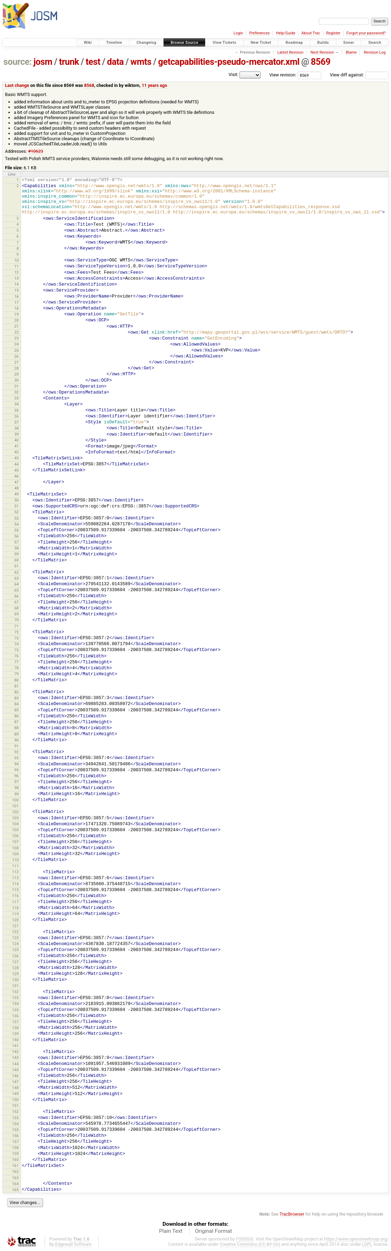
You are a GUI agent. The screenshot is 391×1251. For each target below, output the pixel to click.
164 (15, 1183)
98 (16, 787)
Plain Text (170, 1231)
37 (16, 422)
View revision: (282, 74)
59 (16, 554)
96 (16, 775)
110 (15, 859)
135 (15, 1009)
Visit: (233, 74)
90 (16, 740)
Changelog (146, 42)
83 (16, 698)
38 (16, 428)
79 (16, 673)
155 (15, 1129)
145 (15, 1069)
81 (16, 686)
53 (16, 518)
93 (16, 758)
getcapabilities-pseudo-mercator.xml (228, 62)
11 (16, 266)
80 (16, 680)
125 (15, 949)
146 (15, 1075)
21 (16, 326)
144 (15, 1063)
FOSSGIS (244, 1239)
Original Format (213, 1231)
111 (15, 865)
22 (16, 332)
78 (16, 667)
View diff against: (359, 74)
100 (15, 800)
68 (16, 608)
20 (16, 320)
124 (15, 943)
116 (15, 895)
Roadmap (294, 42)
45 (16, 470)
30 (16, 380)
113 (15, 877)
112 (15, 871)
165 (15, 1189)
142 (15, 1051)
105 (15, 829)
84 (16, 704)
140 (15, 1039)
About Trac (311, 33)
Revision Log (374, 52)
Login (238, 33)
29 (16, 374)
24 (16, 344)
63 (16, 578)
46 (16, 476)
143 (15, 1057)
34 (16, 404)
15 (16, 290)
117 (15, 902)
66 (16, 596)
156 (15, 1135)
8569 (320, 62)
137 (15, 1021)
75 (16, 650)
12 (16, 272)
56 (16, 536)
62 (16, 572)
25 (16, 350)
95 (16, 769)
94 (16, 763)
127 (15, 961)
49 (16, 494)
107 (15, 841)
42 (16, 452)
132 (15, 991)
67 (16, 602)
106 (15, 835)
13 (16, 278)
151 (15, 1105)
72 (16, 632)
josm (42, 62)
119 (15, 913)
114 (15, 883)
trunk (69, 62)
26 (16, 356)
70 (16, 619)
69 (16, 613)
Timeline (114, 42)
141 (15, 1045)
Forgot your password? (366, 33)
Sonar (348, 42)
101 (15, 806)
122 (15, 931)
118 (15, 907)
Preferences (259, 33)
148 (15, 1087)
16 (16, 296)
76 (16, 656)
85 (16, 709)
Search (374, 42)
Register (333, 33)
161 (15, 1165)
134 (15, 1003)
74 (16, 644)
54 (16, 524)
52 (16, 512)
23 (16, 338)
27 (16, 362)
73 (16, 638)
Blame (351, 52)
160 (15, 1159)
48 (16, 488)
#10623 (35, 151)
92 (16, 752)
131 (15, 985)
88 (16, 727)
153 (15, 1117)
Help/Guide (285, 33)
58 (16, 548)
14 (16, 284)
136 (15, 1015)
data (115, 62)
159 (15, 1153)
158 (15, 1147)
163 (15, 1177)
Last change (17, 85)
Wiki (88, 42)
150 (15, 1099)
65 (16, 590)
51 (16, 506)
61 (16, 565)
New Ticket (261, 42)
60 (16, 560)
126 (15, 955)
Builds (323, 42)
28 (16, 368)
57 (16, 542)
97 (16, 781)
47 (16, 482)
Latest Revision (290, 52)
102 (15, 811)
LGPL (367, 1244)
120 (15, 919)
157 (15, 1141)
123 (15, 937)
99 (16, 794)
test (93, 62)
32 (16, 392)
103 (15, 817)
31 (16, 386)
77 (16, 661)
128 (15, 967)
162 (15, 1171)
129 (15, 973)
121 (15, 925)
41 (16, 446)
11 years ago (154, 85)
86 (16, 715)
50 (16, 500)
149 (15, 1093)
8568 (89, 85)
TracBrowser (291, 1214)
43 (16, 458)
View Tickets (224, 42)
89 (16, 734)
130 (15, 979)
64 (16, 584)
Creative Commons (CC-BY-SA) (250, 1244)
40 (16, 440)
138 (15, 1027)
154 (15, 1123)
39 (16, 434)
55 (16, 530)
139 (15, 1033)
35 (16, 410)
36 (16, 416)
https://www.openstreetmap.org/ (356, 1239)
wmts (140, 62)
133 (15, 997)
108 (15, 848)
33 (16, 398)
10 (16, 260)
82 (16, 692)
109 (15, 854)
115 (15, 889)
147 (15, 1081)
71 (16, 626)
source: (18, 62)
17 (16, 302)
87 (16, 721)
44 (16, 464)
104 (15, 823)
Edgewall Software (73, 1244)
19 (16, 314)
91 (16, 746)
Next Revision (322, 52)
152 (15, 1111)
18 (16, 308)
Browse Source (184, 42)
